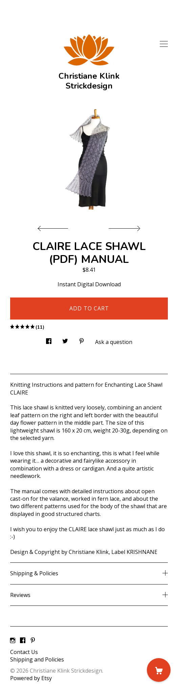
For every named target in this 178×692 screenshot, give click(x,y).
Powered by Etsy (31, 678)
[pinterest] (33, 640)
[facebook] (22, 640)
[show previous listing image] (54, 227)
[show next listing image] (123, 227)
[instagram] (12, 640)
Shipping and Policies (37, 659)
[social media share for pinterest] (81, 339)
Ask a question (113, 342)
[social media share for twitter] (65, 339)
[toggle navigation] (164, 44)
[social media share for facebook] (48, 339)
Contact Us (24, 652)
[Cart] (159, 670)
